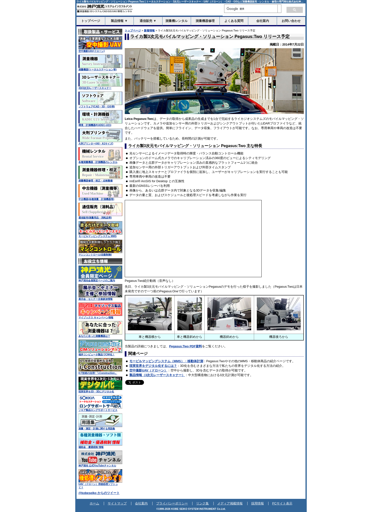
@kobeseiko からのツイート (99, 493)
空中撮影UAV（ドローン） (148, 370)
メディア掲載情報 (230, 503)
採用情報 (257, 503)
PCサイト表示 (282, 503)
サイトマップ (117, 503)
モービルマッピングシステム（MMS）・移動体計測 (166, 361)
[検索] (251, 9)
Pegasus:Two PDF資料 (185, 346)
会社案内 (141, 503)
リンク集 (202, 503)
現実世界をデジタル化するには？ (153, 366)
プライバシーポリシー (172, 503)
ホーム (94, 503)
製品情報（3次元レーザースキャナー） (157, 375)
